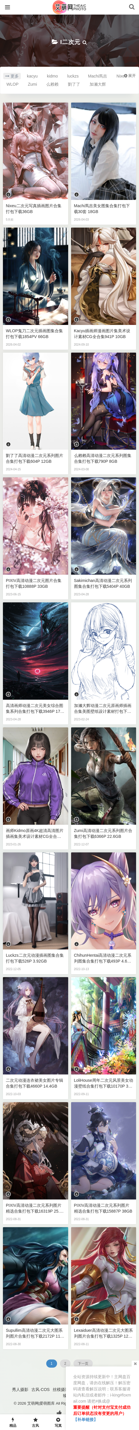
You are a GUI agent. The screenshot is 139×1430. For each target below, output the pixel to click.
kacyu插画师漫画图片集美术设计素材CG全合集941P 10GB (102, 333)
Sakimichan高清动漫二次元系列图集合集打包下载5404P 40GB (103, 583)
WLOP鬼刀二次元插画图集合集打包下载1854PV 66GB (34, 333)
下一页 (83, 1364)
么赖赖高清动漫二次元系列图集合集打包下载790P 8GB (102, 458)
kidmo (52, 76)
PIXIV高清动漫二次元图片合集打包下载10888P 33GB (33, 583)
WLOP (12, 84)
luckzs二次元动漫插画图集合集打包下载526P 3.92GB (35, 958)
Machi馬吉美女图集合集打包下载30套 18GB (102, 208)
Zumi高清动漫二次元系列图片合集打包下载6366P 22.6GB (103, 833)
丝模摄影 (61, 1389)
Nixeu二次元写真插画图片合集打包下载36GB (33, 208)
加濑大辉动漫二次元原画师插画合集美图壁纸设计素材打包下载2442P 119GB (102, 708)
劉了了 (74, 84)
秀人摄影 (20, 1389)
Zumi (32, 84)
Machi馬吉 (97, 76)
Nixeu (121, 76)
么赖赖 (52, 84)
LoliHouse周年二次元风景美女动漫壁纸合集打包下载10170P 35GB (103, 1083)
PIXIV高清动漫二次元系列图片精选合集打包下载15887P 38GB (103, 1208)
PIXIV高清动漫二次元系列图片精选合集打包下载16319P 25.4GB (35, 1208)
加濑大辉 (98, 84)
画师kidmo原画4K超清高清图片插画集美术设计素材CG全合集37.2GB (35, 833)
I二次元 (70, 42)
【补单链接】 (85, 1419)
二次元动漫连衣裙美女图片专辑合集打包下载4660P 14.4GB (34, 1083)
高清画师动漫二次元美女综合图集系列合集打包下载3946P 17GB (35, 708)
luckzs (73, 76)
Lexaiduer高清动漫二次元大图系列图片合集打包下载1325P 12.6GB (103, 1333)
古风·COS (40, 1389)
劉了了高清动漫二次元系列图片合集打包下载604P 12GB (34, 458)
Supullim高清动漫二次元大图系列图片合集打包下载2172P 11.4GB (35, 1333)
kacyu (32, 76)
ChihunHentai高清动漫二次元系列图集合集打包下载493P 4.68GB (103, 958)
